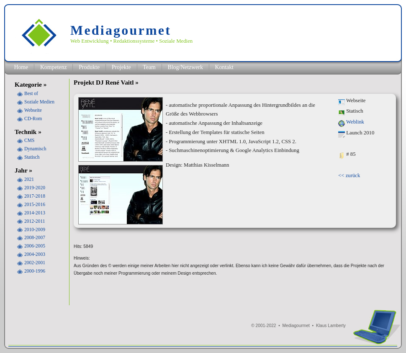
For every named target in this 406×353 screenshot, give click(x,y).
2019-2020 (34, 187)
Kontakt (224, 67)
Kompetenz (53, 67)
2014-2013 (34, 212)
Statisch (31, 157)
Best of (31, 93)
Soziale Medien (39, 101)
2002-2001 (34, 262)
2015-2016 (34, 204)
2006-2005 (34, 245)
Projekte (121, 67)
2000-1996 (34, 270)
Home (21, 67)
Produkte (89, 67)
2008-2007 (34, 237)
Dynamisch (35, 148)
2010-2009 (34, 229)
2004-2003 (34, 254)
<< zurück (349, 175)
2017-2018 (34, 195)
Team (149, 67)
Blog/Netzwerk (185, 67)
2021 (29, 179)
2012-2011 (34, 221)
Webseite (33, 110)
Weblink (355, 122)
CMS (29, 140)
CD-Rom (33, 118)
